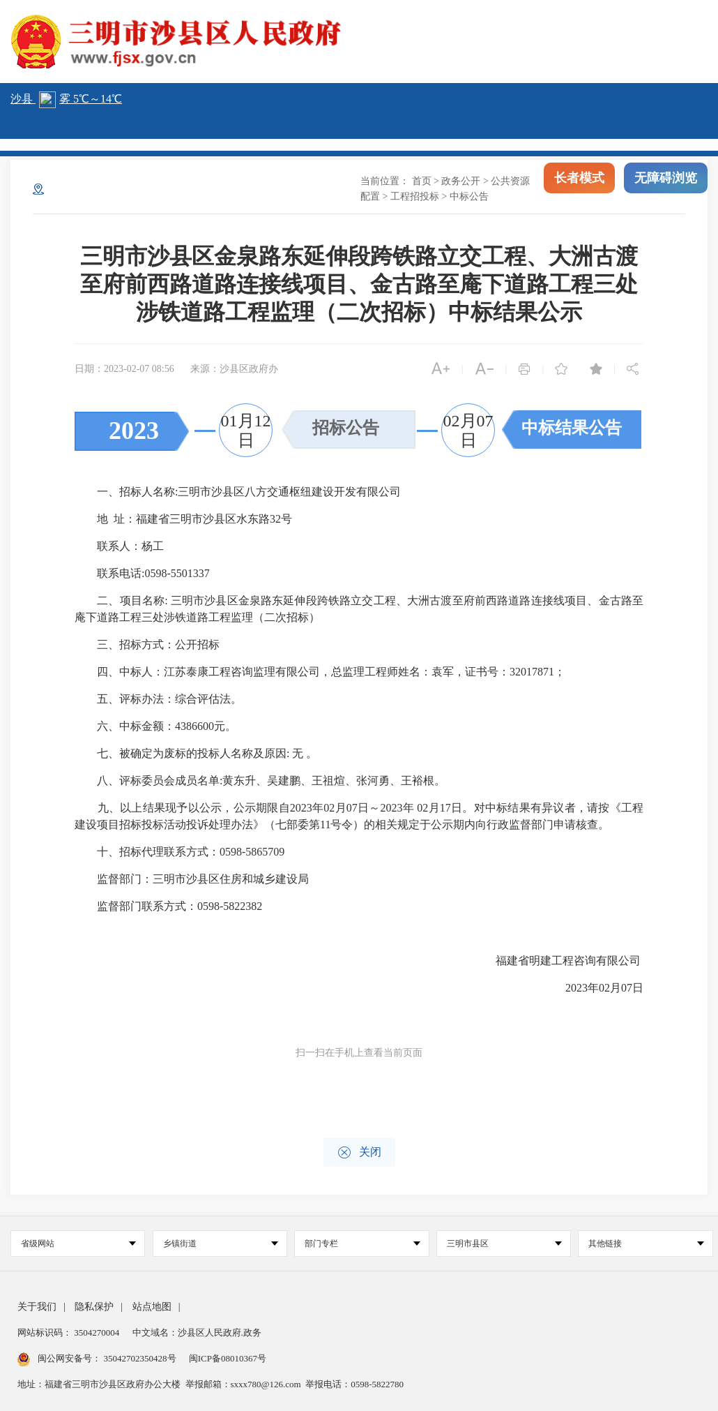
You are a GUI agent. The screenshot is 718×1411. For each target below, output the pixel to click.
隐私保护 (94, 1306)
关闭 (359, 1152)
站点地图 (151, 1306)
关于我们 (36, 1306)
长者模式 (579, 181)
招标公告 (345, 428)
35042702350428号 (139, 1358)
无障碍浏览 (665, 181)
